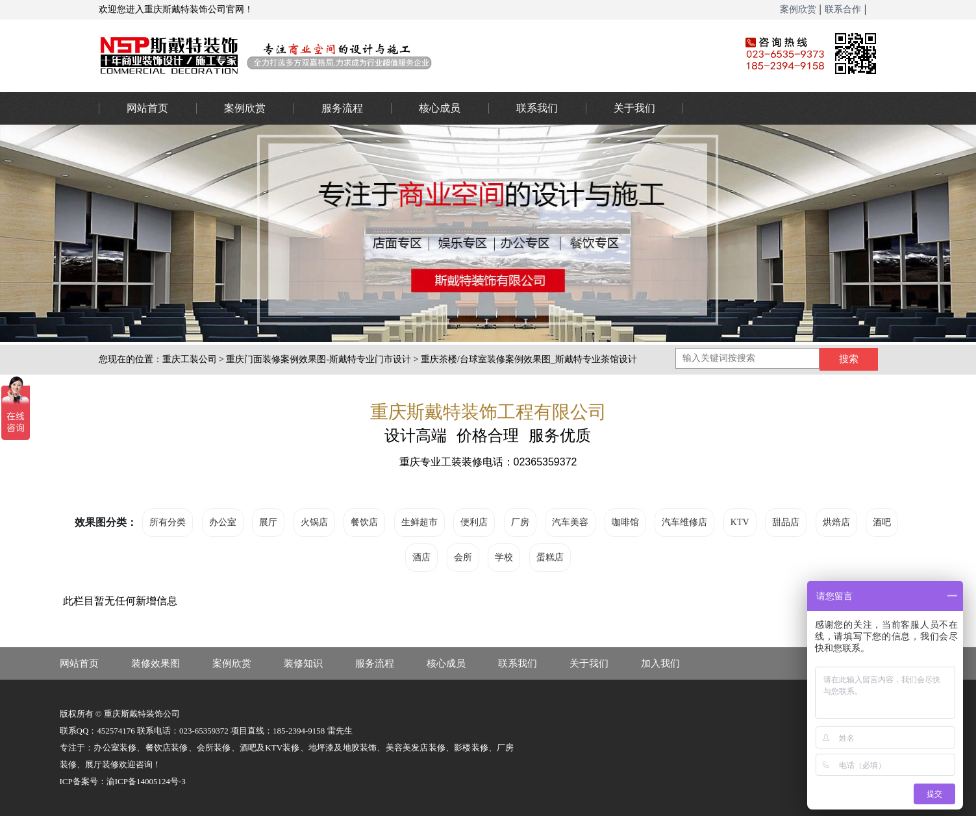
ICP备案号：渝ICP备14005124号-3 (123, 781)
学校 (504, 557)
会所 (463, 557)
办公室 (222, 522)
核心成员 (439, 108)
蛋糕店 (550, 557)
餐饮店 (364, 522)
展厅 (268, 522)
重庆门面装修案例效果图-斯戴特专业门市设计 (318, 359)
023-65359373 (950, 375)
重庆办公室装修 (401, 55)
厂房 (520, 522)
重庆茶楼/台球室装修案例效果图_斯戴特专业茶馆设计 (529, 359)
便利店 (474, 522)
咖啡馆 (625, 522)
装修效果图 (155, 663)
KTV (740, 522)
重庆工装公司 (189, 359)
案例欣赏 (798, 9)
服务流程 (342, 108)
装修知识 (303, 663)
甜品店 (785, 522)
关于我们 (634, 108)
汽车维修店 (684, 522)
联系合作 (843, 9)
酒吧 (882, 522)
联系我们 (537, 108)
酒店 (421, 557)
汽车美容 (570, 522)
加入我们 (660, 663)
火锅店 (314, 522)
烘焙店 (836, 522)
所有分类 (167, 522)
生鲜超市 (419, 522)
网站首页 (147, 108)
